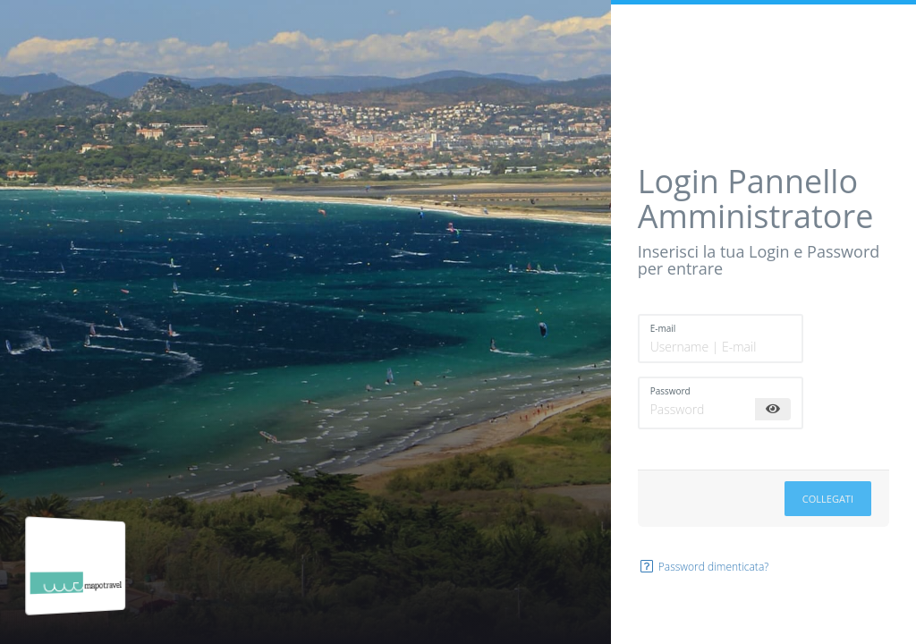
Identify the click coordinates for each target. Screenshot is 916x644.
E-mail (663, 328)
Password (670, 391)
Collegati (827, 498)
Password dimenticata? (703, 566)
